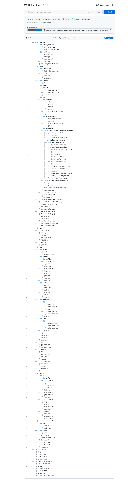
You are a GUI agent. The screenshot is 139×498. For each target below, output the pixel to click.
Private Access (102, 5)
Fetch (109, 12)
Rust (38, 19)
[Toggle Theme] (113, 5)
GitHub (30, 19)
